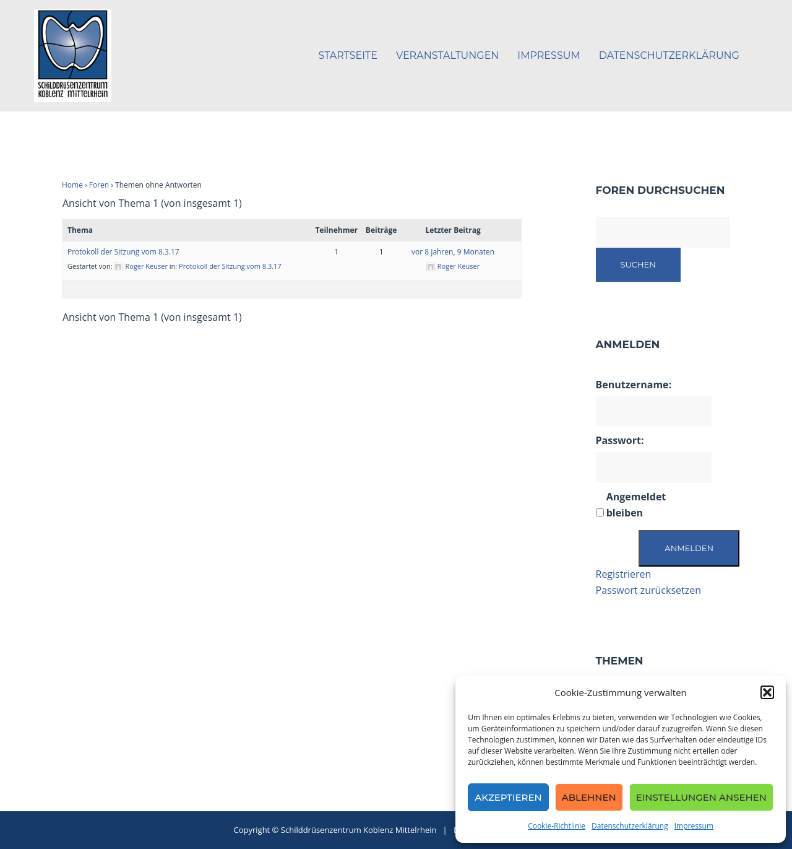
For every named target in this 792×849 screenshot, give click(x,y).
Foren (99, 185)
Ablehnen (589, 797)
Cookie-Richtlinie (556, 826)
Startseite (348, 55)
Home (72, 185)
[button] (767, 692)
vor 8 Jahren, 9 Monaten (452, 251)
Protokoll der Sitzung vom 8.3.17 (123, 251)
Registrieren (624, 574)
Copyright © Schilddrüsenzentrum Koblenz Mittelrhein (336, 829)
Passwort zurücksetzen (649, 590)
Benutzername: (634, 384)
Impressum (693, 826)
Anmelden (689, 548)
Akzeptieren (508, 797)
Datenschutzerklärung (630, 826)
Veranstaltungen (447, 55)
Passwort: (620, 440)
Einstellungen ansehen (701, 797)
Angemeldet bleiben (636, 505)
